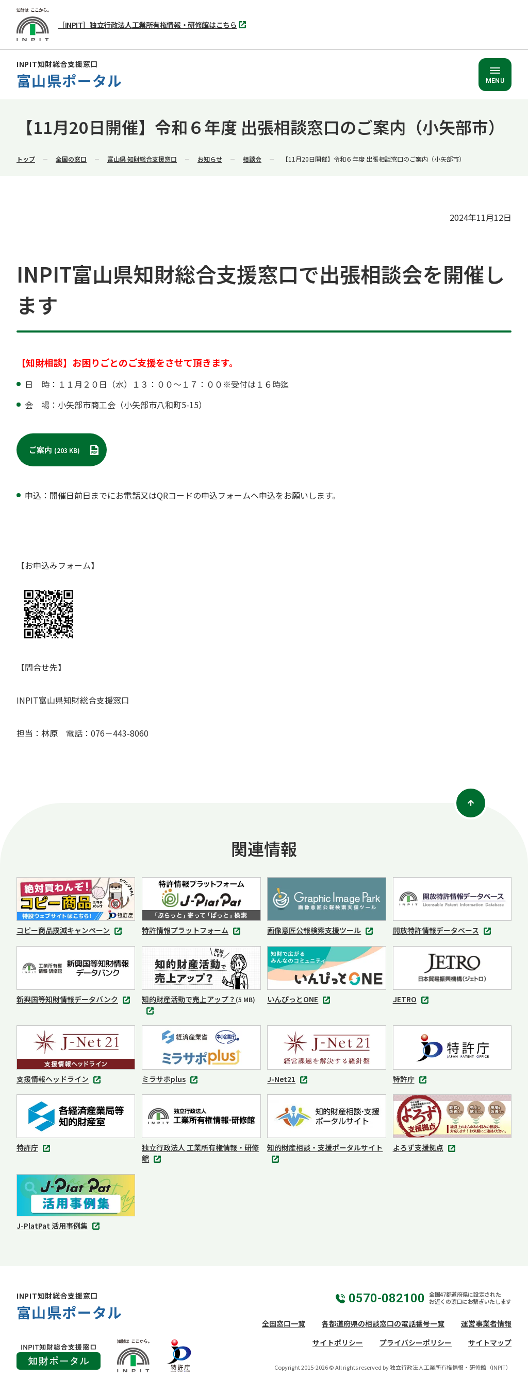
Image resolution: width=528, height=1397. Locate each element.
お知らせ (209, 158)
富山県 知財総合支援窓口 (142, 158)
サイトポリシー (337, 1342)
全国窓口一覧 (283, 1323)
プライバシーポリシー (416, 1342)
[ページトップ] (470, 803)
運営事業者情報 (486, 1323)
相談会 (252, 158)
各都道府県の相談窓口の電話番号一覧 (383, 1323)
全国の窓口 (71, 158)
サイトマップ (490, 1342)
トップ (25, 158)
